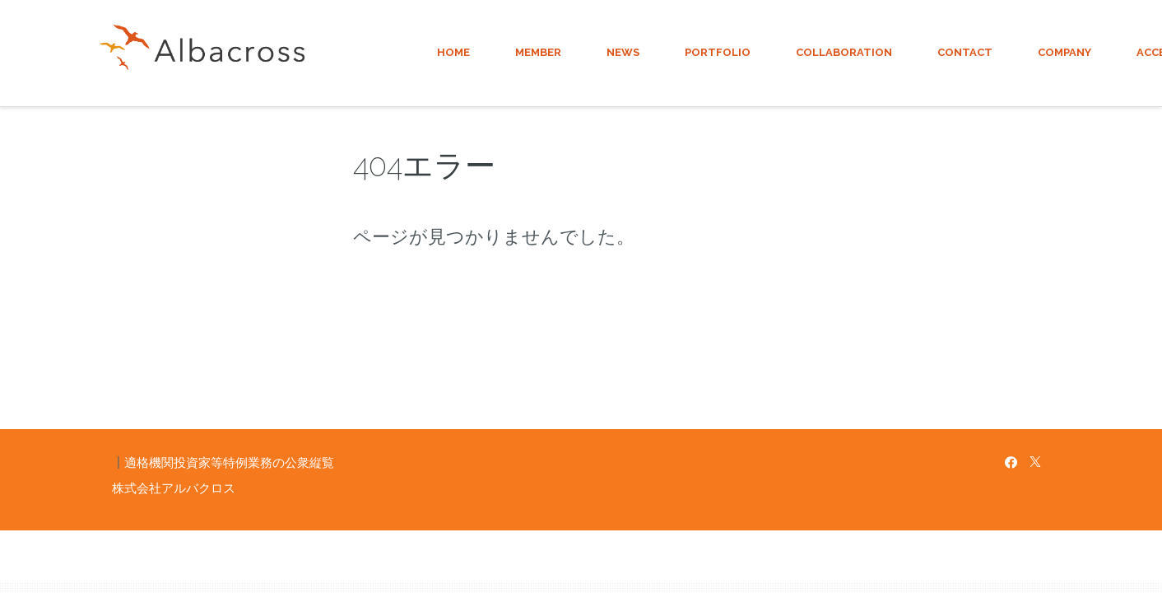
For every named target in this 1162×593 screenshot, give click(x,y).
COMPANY (1064, 52)
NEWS (623, 52)
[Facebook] (1011, 462)
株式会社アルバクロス (173, 488)
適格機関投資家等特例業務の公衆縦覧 (229, 462)
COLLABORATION (844, 52)
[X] (1035, 462)
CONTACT (964, 52)
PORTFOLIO (718, 52)
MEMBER (538, 52)
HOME (453, 52)
